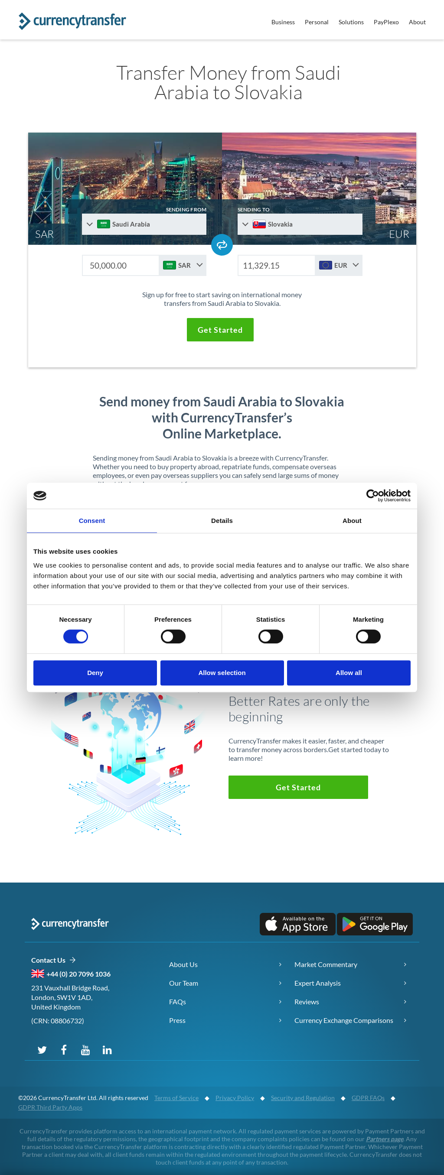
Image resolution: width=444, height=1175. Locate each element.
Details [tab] (222, 520)
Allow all (349, 672)
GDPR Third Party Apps (50, 1107)
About (417, 22)
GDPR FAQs (368, 1097)
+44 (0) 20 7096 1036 (78, 974)
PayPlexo (386, 22)
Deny (95, 672)
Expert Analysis (317, 983)
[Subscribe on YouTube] (85, 1049)
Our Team (183, 983)
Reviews (306, 1001)
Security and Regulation (303, 1097)
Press (177, 1020)
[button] (219, 329)
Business (283, 22)
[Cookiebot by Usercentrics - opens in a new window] (373, 495)
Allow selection (221, 672)
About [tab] (352, 520)
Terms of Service (176, 1097)
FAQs (177, 1001)
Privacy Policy (234, 1097)
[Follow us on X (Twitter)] (42, 1049)
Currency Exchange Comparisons (343, 1020)
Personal (317, 22)
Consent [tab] (92, 520)
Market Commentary (325, 964)
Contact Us (53, 960)
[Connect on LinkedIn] (107, 1049)
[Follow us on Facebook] (64, 1049)
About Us (183, 964)
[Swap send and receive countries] (222, 245)
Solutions (351, 22)
